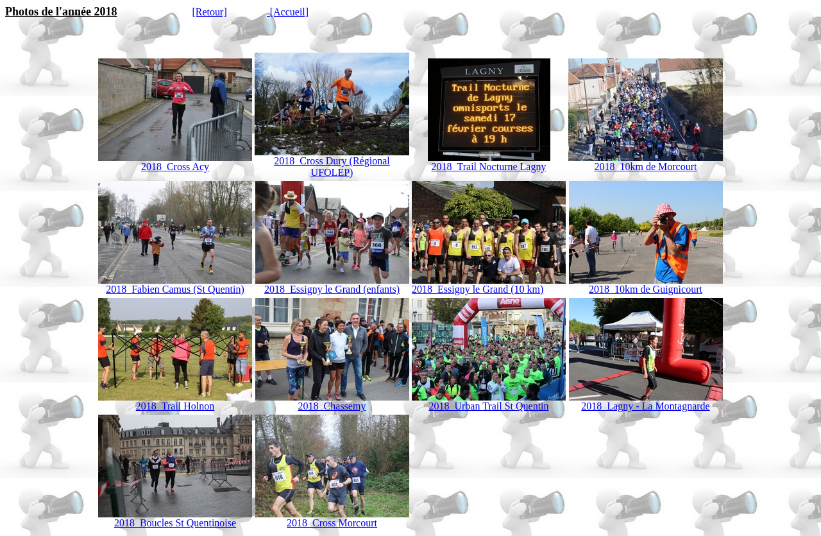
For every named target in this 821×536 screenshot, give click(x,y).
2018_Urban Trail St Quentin (489, 401)
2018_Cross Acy (175, 166)
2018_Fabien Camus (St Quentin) (175, 289)
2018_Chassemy (332, 406)
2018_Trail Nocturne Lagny (489, 166)
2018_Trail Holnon (175, 401)
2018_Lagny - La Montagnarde (646, 401)
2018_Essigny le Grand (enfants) (332, 289)
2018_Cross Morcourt (332, 518)
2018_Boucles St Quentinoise (175, 518)
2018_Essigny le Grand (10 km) (489, 285)
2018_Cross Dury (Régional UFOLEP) (331, 166)
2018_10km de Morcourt (646, 166)
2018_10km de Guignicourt (646, 285)
